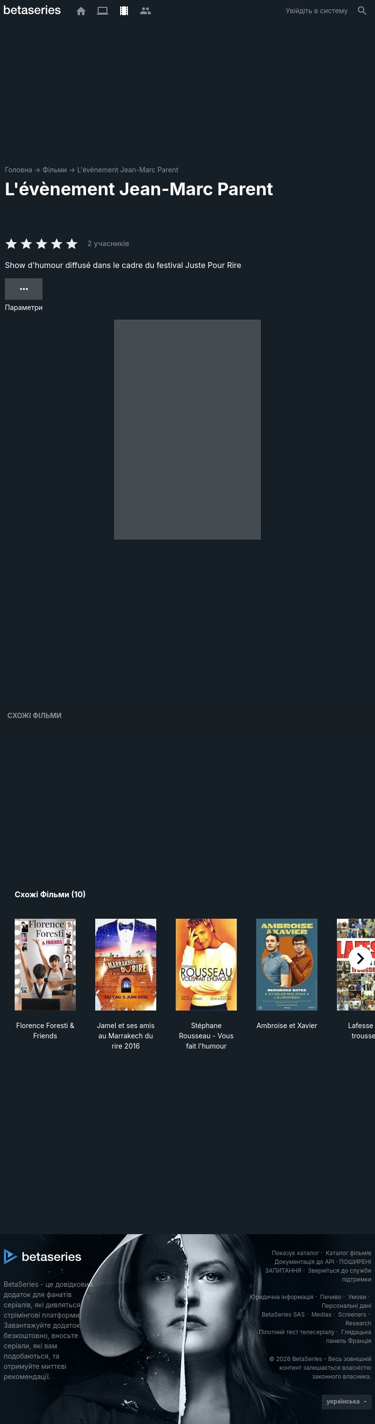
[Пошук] (362, 10)
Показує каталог (295, 1253)
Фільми (54, 169)
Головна (18, 169)
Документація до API (304, 1261)
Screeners (352, 1314)
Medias (322, 1314)
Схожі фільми (34, 715)
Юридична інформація (281, 1296)
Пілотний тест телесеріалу (296, 1332)
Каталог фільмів (349, 1253)
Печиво (330, 1296)
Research (359, 1323)
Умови (357, 1296)
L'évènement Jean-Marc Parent (127, 169)
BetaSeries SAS (283, 1314)
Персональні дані (346, 1305)
